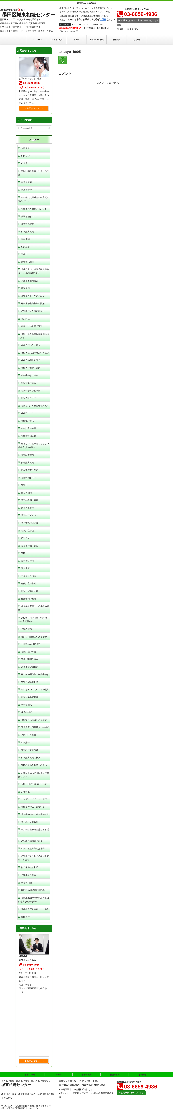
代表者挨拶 (26, 190)
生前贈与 (25, 742)
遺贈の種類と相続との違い (34, 765)
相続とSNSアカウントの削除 (35, 689)
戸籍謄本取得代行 (29, 281)
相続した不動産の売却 (31, 326)
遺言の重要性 (27, 508)
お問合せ (25, 156)
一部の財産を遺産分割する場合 (33, 831)
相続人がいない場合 (30, 345)
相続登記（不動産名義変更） (35, 406)
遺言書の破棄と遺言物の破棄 (35, 814)
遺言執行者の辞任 (29, 750)
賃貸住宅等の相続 (29, 682)
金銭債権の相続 (28, 599)
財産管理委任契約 (29, 470)
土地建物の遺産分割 (30, 644)
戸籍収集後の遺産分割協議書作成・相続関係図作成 (33, 271)
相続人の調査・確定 (30, 368)
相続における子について (33, 807)
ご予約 (103, 19)
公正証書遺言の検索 (30, 757)
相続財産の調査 (28, 436)
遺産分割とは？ (28, 477)
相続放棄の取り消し (30, 697)
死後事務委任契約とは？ (33, 296)
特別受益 (25, 319)
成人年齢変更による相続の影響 (33, 608)
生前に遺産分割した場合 (33, 848)
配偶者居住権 (27, 561)
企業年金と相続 (28, 875)
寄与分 (24, 254)
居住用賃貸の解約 (29, 667)
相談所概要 (114, 1075)
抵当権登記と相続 (29, 867)
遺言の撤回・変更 (29, 500)
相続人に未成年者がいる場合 (35, 353)
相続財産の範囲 (28, 428)
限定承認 (25, 568)
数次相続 (25, 288)
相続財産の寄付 (28, 652)
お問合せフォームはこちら (131, 1093)
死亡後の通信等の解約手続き (35, 674)
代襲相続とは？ (28, 216)
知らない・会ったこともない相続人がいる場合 (33, 445)
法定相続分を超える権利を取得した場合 (33, 858)
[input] (34, 128)
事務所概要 (26, 182)
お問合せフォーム (34, 108)
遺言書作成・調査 (29, 546)
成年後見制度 (27, 262)
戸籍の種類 (26, 629)
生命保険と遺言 (28, 576)
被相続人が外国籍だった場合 (35, 909)
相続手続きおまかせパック (34, 209)
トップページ (30, 1075)
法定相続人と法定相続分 (33, 311)
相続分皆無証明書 (29, 591)
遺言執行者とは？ (29, 515)
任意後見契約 (27, 224)
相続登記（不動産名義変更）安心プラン (33, 199)
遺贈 (23, 553)
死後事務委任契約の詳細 (33, 303)
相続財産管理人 (28, 530)
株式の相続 (26, 712)
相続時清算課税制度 (30, 390)
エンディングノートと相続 (34, 799)
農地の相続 (26, 883)
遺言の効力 (26, 493)
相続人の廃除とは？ (30, 360)
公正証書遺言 (27, 231)
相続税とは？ (27, 413)
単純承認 (25, 239)
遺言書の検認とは (29, 523)
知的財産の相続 (28, 583)
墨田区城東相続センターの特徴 (33, 173)
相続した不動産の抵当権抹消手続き (33, 336)
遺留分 (24, 485)
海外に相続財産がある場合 (34, 636)
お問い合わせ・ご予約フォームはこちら (138, 20)
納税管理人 (26, 705)
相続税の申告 (27, 421)
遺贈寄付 (25, 917)
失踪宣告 (25, 247)
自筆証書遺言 (27, 462)
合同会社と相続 (28, 735)
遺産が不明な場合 (29, 659)
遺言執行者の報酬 (29, 822)
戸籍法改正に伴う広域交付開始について (33, 775)
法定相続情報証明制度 (31, 841)
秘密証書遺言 (27, 455)
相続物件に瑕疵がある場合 (34, 720)
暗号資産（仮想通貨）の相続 (35, 727)
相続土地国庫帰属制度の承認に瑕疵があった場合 (33, 900)
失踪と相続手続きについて (34, 784)
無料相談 (25, 148)
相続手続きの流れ (29, 375)
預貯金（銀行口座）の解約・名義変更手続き (33, 619)
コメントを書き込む (107, 82)
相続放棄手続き (28, 383)
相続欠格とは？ (28, 398)
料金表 (24, 163)
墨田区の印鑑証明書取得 (33, 890)
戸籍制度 (25, 792)
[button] (49, 128)
